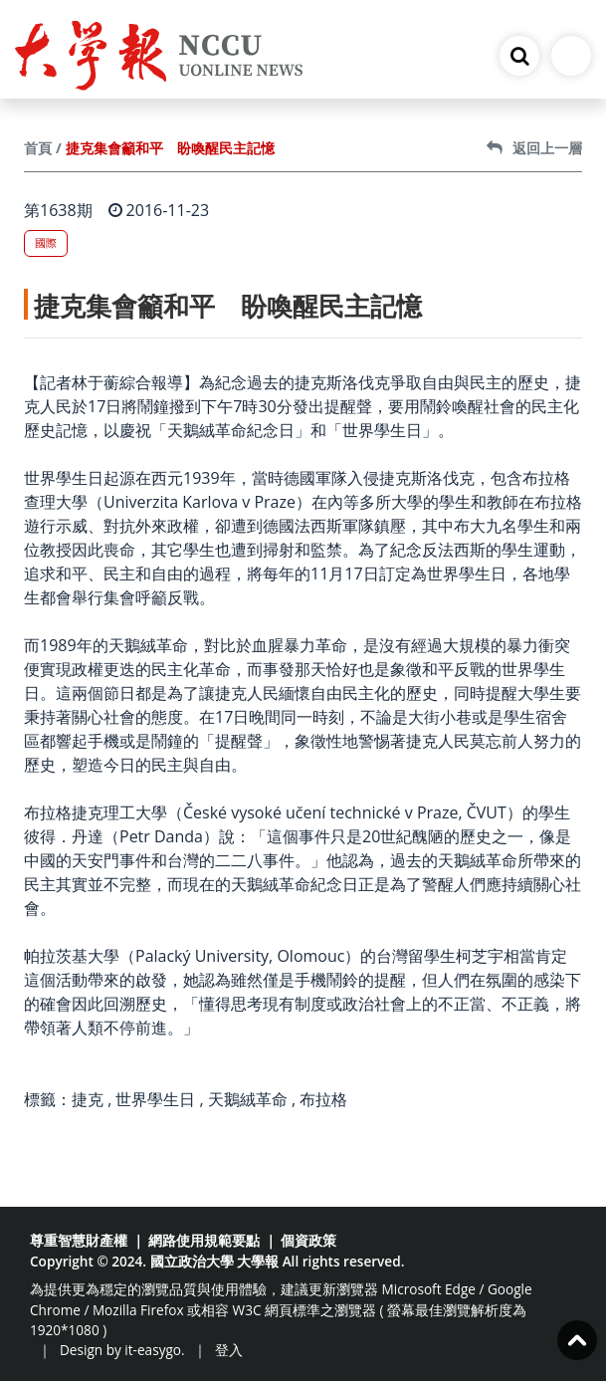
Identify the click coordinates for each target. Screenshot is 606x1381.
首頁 (38, 147)
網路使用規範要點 (204, 1240)
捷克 (87, 1099)
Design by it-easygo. (122, 1349)
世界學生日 (155, 1099)
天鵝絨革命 (248, 1099)
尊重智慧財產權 (78, 1240)
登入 (229, 1349)
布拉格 (323, 1099)
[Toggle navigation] (571, 56)
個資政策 (308, 1240)
